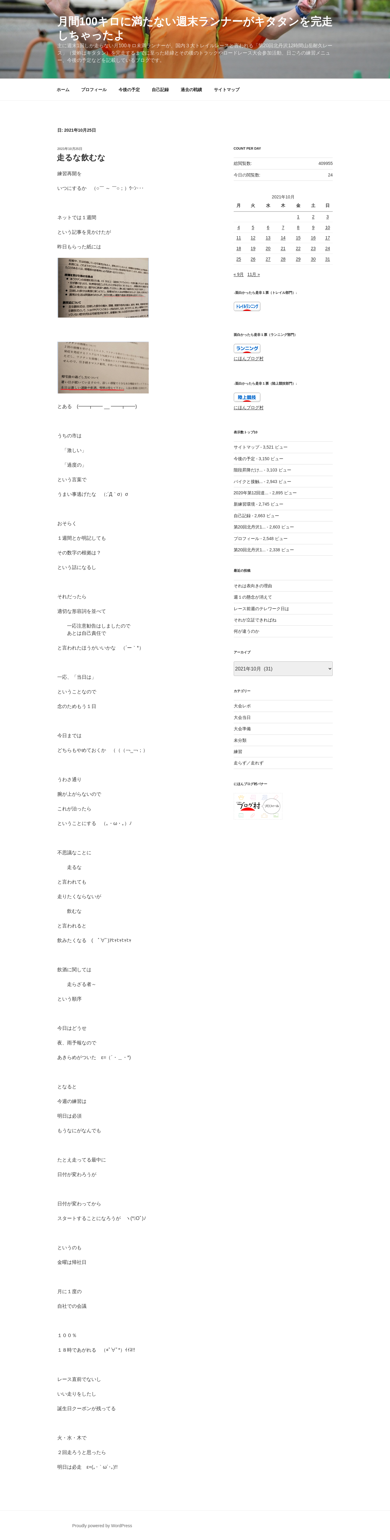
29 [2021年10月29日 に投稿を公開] (298, 259)
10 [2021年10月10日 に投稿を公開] (327, 227)
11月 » (253, 274)
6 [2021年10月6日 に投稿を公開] (268, 227)
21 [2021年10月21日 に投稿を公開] (283, 248)
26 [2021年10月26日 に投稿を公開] (253, 259)
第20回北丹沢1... (250, 527)
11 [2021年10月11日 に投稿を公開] (238, 237)
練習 (238, 751)
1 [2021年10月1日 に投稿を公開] (298, 216)
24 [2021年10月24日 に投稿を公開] (327, 248)
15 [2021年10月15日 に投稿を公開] (298, 237)
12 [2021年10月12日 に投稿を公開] (253, 237)
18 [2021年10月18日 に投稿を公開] (238, 248)
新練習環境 (244, 504)
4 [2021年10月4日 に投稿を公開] (238, 227)
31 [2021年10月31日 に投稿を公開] (327, 259)
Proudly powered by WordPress (102, 1525)
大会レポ (242, 705)
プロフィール (94, 89)
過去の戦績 (191, 89)
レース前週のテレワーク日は (261, 608)
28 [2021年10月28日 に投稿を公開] (283, 259)
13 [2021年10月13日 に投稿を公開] (268, 237)
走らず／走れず (249, 762)
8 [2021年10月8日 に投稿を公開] (298, 227)
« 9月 (239, 274)
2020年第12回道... (251, 492)
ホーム (63, 89)
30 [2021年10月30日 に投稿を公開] (313, 259)
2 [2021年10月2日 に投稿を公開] (313, 216)
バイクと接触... (248, 481)
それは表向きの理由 (253, 585)
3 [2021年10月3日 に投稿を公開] (327, 216)
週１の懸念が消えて (253, 597)
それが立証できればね (255, 619)
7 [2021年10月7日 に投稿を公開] (283, 227)
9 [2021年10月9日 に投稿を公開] (313, 227)
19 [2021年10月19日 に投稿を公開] (253, 248)
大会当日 (242, 717)
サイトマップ (226, 89)
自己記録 (160, 89)
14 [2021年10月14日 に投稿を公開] (283, 237)
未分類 (240, 740)
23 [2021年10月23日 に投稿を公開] (313, 248)
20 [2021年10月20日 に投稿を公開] (268, 248)
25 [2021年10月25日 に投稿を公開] (238, 259)
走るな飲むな (81, 157)
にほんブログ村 (249, 358)
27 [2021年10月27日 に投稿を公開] (268, 259)
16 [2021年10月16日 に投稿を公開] (313, 237)
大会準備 (242, 728)
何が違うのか (246, 631)
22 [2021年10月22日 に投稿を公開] (298, 248)
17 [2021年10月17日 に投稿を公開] (327, 237)
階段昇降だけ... (248, 470)
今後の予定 (129, 89)
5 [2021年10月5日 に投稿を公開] (253, 227)
